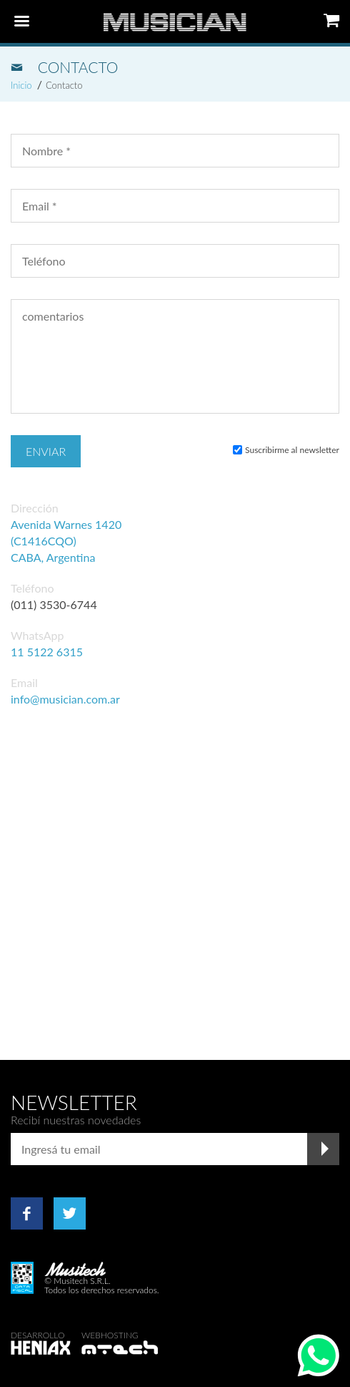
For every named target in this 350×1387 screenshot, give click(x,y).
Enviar (46, 451)
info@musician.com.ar (65, 699)
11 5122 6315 (47, 651)
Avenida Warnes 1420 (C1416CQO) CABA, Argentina (66, 540)
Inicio (21, 85)
